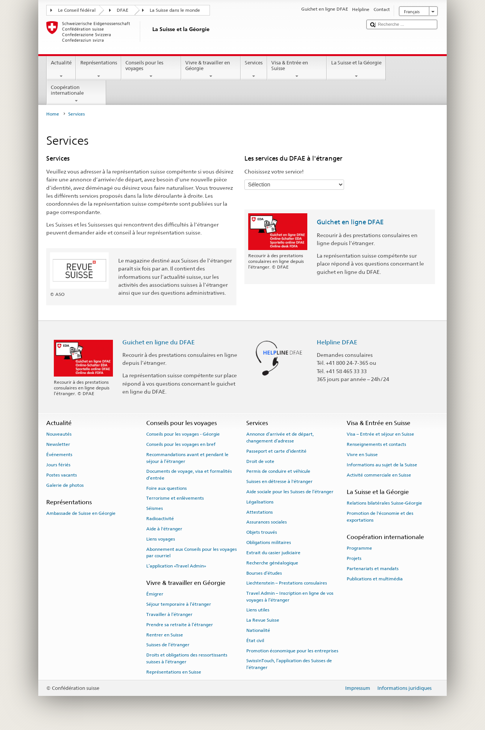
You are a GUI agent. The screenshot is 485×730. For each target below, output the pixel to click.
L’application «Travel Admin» (176, 566)
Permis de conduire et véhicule (278, 471)
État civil (255, 640)
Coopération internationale (76, 94)
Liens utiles (257, 610)
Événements (59, 454)
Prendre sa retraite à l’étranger (179, 624)
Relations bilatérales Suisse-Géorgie (384, 503)
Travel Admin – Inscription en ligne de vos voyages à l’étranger (289, 596)
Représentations (98, 69)
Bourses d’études (264, 572)
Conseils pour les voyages (151, 69)
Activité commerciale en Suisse (379, 475)
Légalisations (260, 502)
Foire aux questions (166, 488)
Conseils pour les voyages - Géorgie (183, 434)
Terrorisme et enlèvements (175, 498)
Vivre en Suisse (362, 454)
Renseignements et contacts (376, 444)
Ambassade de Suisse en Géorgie (81, 513)
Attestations (259, 511)
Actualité (61, 69)
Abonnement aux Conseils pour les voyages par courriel (191, 552)
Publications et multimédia (375, 578)
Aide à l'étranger (164, 528)
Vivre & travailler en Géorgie (211, 69)
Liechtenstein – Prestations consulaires (286, 583)
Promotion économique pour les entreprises (292, 650)
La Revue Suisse (262, 620)
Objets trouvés (261, 532)
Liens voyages (160, 539)
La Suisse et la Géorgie (356, 69)
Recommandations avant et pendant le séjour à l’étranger (187, 458)
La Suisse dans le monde (175, 10)
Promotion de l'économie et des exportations (380, 516)
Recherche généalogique (272, 563)
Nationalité (258, 630)
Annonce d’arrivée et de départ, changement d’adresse (280, 437)
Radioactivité (160, 518)
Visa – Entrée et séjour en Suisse (380, 434)
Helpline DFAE (337, 342)
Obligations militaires (268, 542)
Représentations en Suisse (173, 671)
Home (52, 114)
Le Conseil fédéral (76, 10)
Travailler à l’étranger (169, 614)
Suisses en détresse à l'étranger (279, 481)
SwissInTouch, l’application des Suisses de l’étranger (289, 664)
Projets (354, 558)
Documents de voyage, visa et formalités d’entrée (189, 474)
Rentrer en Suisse (164, 634)
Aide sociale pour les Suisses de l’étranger (289, 491)
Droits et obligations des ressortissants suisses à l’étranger (186, 658)
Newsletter (58, 444)
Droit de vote (260, 461)
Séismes (154, 508)
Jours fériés (58, 464)
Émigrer (154, 594)
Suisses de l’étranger (167, 644)
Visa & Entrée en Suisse (297, 69)
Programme (359, 548)
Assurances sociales (266, 522)
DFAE (122, 10)
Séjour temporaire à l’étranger (178, 604)
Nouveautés (59, 434)
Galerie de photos (65, 485)
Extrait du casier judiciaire (273, 552)
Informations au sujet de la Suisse (382, 464)
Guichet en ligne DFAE (350, 222)
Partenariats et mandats (373, 568)
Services (254, 69)
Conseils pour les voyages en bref (181, 444)
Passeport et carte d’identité (276, 451)
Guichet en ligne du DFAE (158, 342)
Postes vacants (61, 475)
